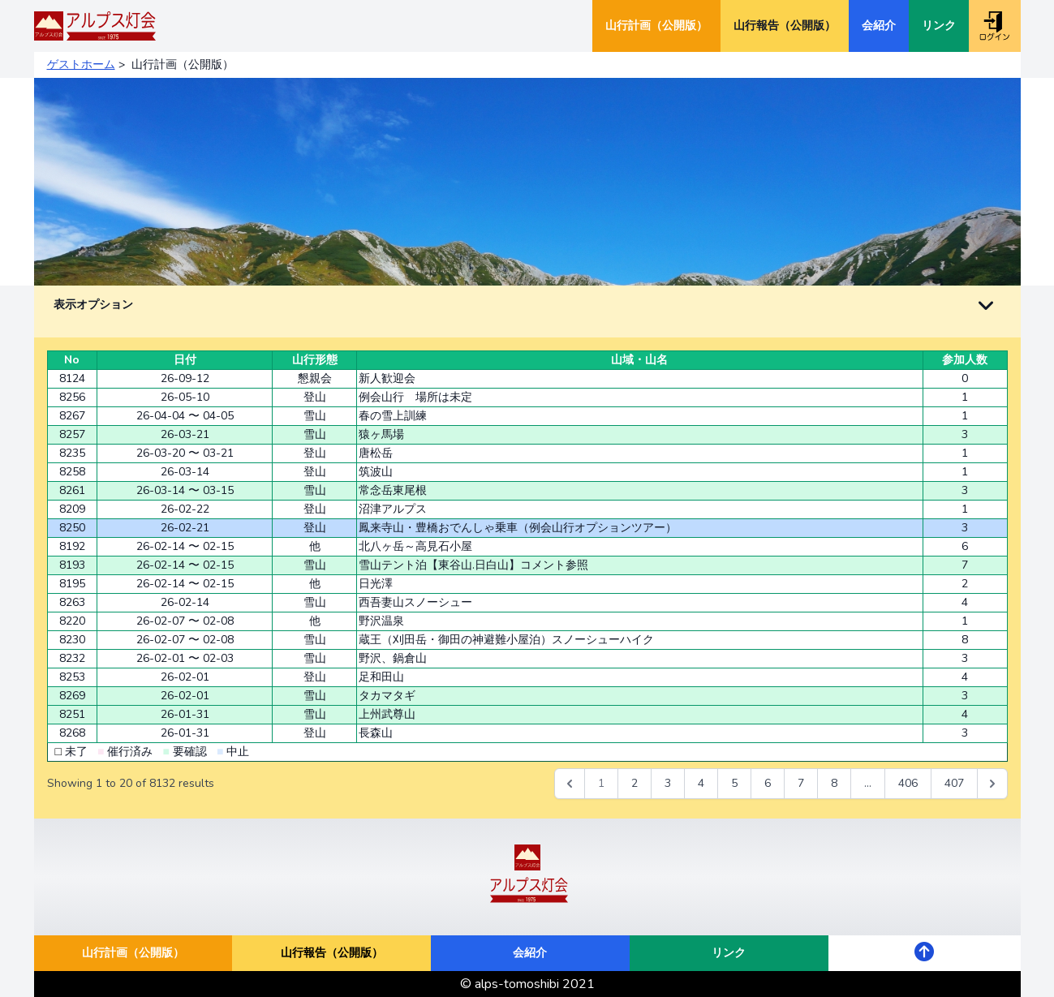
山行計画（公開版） (656, 25)
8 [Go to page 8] (834, 783)
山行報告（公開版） (784, 25)
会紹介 (879, 25)
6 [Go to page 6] (767, 783)
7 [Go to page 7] (801, 783)
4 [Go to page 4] (701, 783)
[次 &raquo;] (992, 783)
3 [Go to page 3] (668, 783)
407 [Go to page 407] (954, 783)
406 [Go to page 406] (908, 783)
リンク (939, 25)
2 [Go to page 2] (634, 783)
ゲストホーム (81, 64)
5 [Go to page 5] (734, 783)
